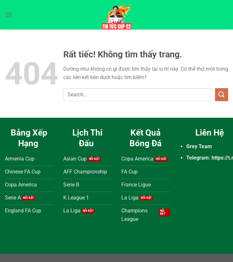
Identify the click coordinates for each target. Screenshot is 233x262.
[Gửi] (221, 94)
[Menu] (9, 15)
